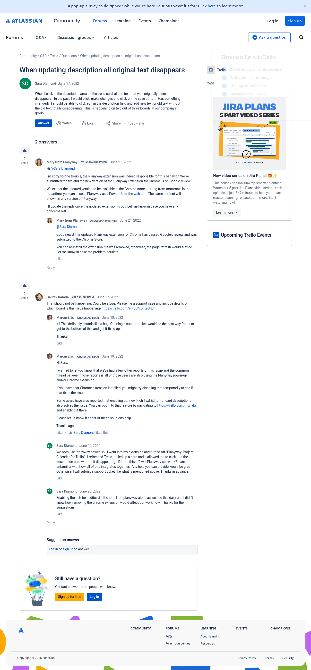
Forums (100, 20)
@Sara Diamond (63, 168)
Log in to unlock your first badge (212, 108)
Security (288, 658)
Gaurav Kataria (58, 297)
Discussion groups (75, 37)
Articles (111, 37)
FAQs (169, 636)
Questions (69, 56)
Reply (51, 267)
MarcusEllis (65, 317)
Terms (269, 658)
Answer (43, 123)
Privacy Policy (246, 658)
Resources (207, 643)
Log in (272, 20)
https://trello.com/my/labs (177, 405)
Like (59, 259)
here (212, 5)
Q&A (41, 37)
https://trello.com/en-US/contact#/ (128, 308)
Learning (123, 20)
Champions (169, 20)
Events (144, 20)
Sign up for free (69, 597)
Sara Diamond (45, 83)
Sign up (295, 20)
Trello (54, 56)
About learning (210, 636)
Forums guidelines (177, 643)
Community (67, 20)
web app (140, 194)
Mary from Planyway (62, 162)
